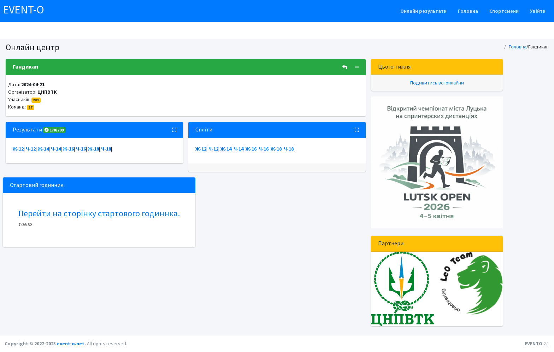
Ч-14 (56, 149)
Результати (39, 129)
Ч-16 (81, 149)
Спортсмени (504, 11)
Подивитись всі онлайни (437, 83)
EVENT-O (23, 9)
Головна (468, 11)
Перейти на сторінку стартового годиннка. (99, 213)
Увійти (538, 11)
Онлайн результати (423, 11)
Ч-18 (106, 149)
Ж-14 (43, 149)
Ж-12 (18, 149)
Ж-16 (68, 149)
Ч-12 (31, 149)
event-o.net (70, 343)
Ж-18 (93, 149)
